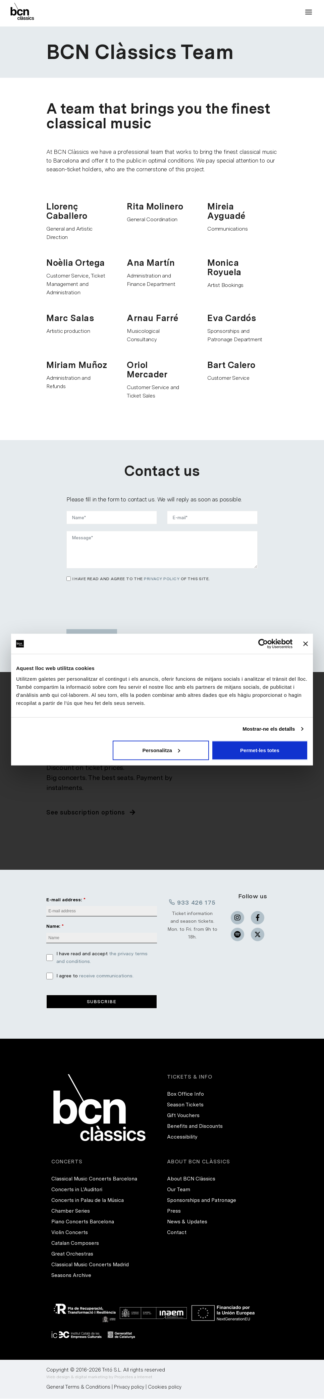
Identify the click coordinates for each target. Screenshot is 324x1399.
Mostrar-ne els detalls (268, 729)
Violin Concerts (69, 1233)
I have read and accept (102, 957)
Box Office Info (185, 1095)
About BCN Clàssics (191, 1179)
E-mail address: (64, 899)
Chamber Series (70, 1212)
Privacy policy (129, 1387)
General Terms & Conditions (78, 1387)
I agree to (94, 976)
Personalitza (161, 750)
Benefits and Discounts (195, 1127)
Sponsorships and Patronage (201, 1201)
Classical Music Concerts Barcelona (94, 1179)
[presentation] (117, 603)
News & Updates (187, 1222)
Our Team (178, 1190)
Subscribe (102, 1002)
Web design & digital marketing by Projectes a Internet (99, 1377)
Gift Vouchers (183, 1116)
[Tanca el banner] (305, 644)
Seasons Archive (71, 1276)
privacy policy (161, 578)
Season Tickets (185, 1105)
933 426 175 (192, 902)
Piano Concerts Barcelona (82, 1222)
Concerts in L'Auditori (76, 1190)
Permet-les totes (259, 750)
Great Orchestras (72, 1255)
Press (174, 1212)
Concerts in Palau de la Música (87, 1201)
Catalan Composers (75, 1244)
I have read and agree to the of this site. (141, 578)
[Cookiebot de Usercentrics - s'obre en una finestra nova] (263, 644)
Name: (53, 926)
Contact (176, 1233)
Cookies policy (164, 1387)
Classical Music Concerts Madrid (90, 1265)
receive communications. (106, 976)
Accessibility (182, 1138)
